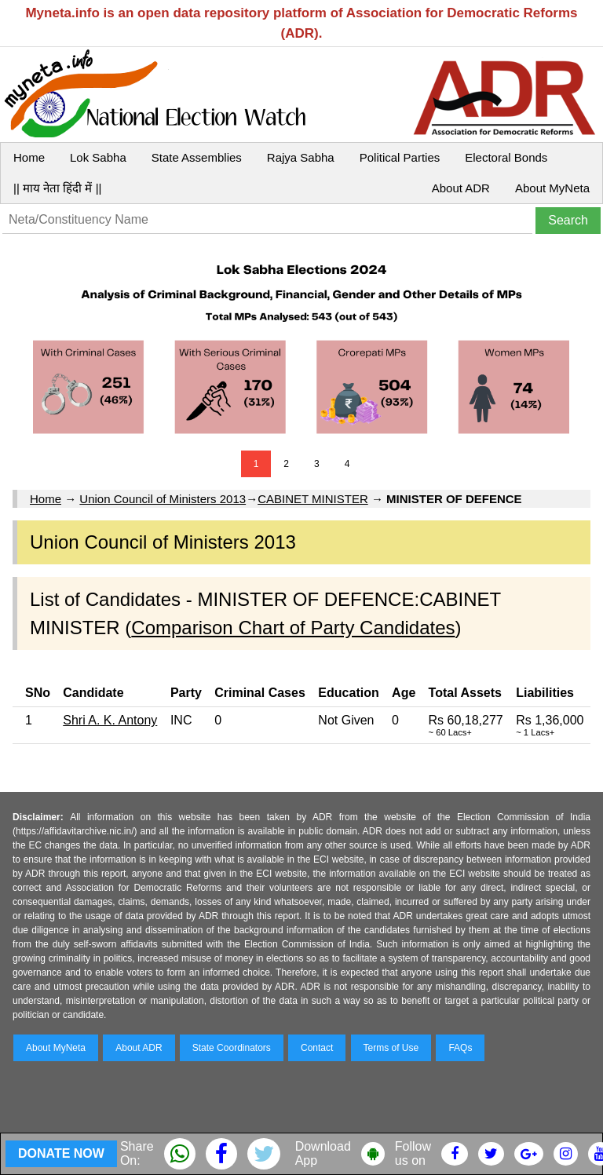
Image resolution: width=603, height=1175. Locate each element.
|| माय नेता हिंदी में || (57, 188)
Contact (317, 1047)
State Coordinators (231, 1047)
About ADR (461, 188)
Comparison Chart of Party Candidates (293, 627)
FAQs (460, 1047)
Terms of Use (391, 1047)
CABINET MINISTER (313, 498)
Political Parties (400, 157)
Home (29, 157)
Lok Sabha (98, 157)
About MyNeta (552, 188)
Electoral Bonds (506, 157)
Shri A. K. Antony (110, 720)
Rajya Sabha (300, 157)
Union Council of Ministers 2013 (162, 498)
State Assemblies (197, 157)
